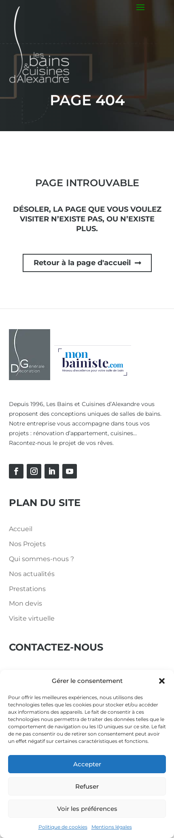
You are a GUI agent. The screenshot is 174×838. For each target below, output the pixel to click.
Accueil (20, 529)
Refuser (87, 786)
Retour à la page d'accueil (82, 262)
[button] (162, 681)
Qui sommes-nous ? (41, 559)
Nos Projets (27, 544)
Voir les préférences (87, 808)
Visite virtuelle (32, 618)
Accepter (87, 764)
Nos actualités (32, 574)
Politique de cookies (62, 827)
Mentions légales (111, 827)
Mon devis (25, 603)
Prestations (27, 589)
